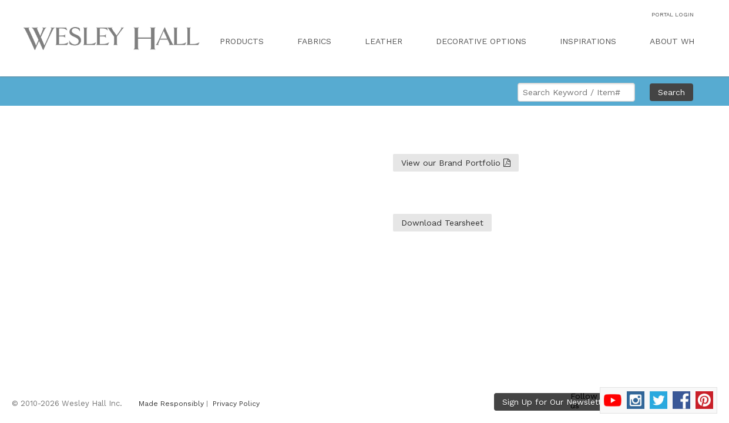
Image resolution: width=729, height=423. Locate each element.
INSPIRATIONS (588, 41)
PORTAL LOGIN (672, 14)
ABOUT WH (672, 41)
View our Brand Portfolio (455, 162)
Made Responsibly (171, 404)
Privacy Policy (236, 404)
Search (671, 92)
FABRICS (314, 41)
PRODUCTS (242, 41)
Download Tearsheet (442, 222)
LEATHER (383, 41)
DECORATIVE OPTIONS (481, 41)
